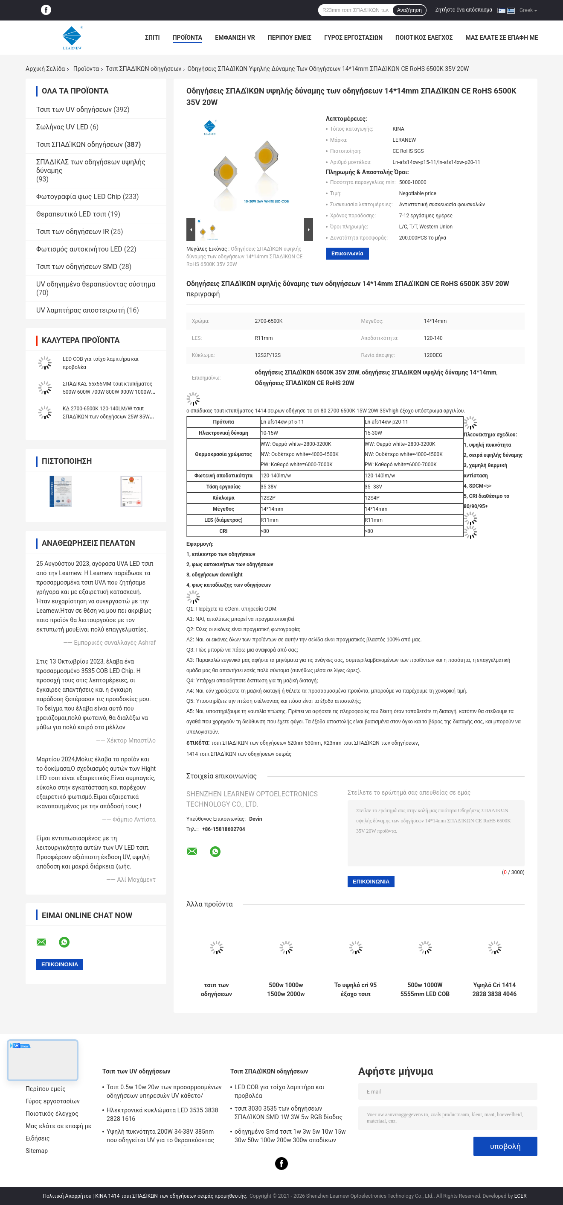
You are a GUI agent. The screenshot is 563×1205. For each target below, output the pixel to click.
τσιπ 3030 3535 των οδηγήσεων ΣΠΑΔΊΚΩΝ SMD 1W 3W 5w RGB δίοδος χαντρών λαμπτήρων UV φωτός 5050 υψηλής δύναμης (288, 1114)
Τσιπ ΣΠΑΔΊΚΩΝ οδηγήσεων (143, 68)
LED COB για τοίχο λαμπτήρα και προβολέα (280, 1091)
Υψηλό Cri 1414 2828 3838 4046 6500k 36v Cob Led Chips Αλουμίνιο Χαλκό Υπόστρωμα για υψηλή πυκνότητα (494, 990)
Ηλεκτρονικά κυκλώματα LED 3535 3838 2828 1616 (162, 1114)
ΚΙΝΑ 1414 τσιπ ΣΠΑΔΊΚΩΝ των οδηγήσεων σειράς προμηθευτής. (172, 1196)
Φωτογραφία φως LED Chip (78, 197)
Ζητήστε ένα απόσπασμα (464, 10)
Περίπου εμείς (289, 37)
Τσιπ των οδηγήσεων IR (72, 232)
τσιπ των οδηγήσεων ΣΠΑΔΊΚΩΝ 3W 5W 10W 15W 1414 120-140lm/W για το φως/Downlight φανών (217, 990)
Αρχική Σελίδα (45, 68)
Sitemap (37, 1150)
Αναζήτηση (409, 10)
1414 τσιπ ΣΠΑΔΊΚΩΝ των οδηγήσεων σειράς (239, 754)
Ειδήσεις (38, 1138)
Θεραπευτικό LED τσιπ (71, 214)
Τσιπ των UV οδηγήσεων (74, 109)
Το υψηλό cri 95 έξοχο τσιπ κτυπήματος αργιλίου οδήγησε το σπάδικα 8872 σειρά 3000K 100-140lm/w (355, 990)
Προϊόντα (188, 37)
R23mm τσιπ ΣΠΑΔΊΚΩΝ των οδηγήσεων (371, 743)
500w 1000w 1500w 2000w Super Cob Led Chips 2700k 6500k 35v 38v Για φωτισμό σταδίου (286, 990)
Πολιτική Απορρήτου (67, 1196)
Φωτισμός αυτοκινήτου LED (79, 249)
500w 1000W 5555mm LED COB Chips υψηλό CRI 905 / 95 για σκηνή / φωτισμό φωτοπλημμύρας (425, 990)
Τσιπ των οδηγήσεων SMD (76, 267)
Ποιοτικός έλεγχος (424, 37)
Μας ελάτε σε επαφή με (502, 37)
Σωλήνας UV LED (62, 127)
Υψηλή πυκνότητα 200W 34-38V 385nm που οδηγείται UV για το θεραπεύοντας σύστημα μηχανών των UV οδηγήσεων (160, 1137)
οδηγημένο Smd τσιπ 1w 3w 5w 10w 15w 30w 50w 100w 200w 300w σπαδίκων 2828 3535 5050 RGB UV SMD (290, 1137)
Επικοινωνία (347, 253)
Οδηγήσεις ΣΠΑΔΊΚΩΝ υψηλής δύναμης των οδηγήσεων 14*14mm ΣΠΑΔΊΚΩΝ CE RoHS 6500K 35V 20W (244, 256)
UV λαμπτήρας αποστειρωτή (80, 310)
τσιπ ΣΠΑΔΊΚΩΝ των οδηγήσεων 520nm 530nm (266, 743)
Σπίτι (152, 37)
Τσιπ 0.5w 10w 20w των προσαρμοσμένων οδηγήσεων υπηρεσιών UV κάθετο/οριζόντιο (164, 1093)
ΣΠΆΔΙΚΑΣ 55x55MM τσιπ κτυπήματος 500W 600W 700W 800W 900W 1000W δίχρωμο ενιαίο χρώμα (107, 392)
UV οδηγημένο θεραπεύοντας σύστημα (95, 284)
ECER (520, 1196)
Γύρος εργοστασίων (353, 37)
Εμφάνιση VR (235, 37)
